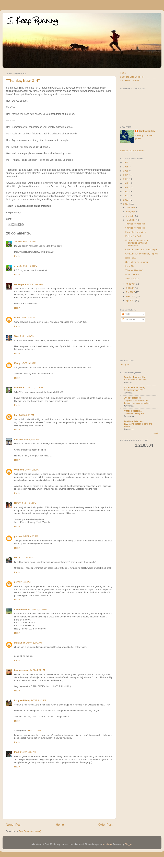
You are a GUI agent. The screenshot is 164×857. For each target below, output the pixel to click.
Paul (16, 752)
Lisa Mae (18, 439)
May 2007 (131, 296)
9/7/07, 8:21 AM (26, 415)
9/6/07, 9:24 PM (30, 266)
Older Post (105, 824)
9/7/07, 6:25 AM (28, 363)
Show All (155, 433)
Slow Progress (132, 278)
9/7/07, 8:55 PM (26, 557)
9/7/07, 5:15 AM (28, 317)
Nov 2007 (131, 212)
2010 (126, 191)
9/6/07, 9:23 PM (30, 241)
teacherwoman (21, 670)
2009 (126, 196)
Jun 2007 (130, 292)
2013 (126, 179)
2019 (126, 162)
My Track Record (132, 398)
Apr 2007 (130, 300)
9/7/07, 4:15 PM (30, 536)
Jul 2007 (130, 288)
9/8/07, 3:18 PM (37, 670)
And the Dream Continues (135, 380)
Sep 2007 (131, 220)
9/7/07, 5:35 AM (27, 336)
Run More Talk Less (134, 421)
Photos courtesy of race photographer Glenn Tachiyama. (136, 243)
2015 (126, 171)
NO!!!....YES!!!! (132, 274)
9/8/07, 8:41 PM (38, 700)
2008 (126, 200)
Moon (17, 317)
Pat (16, 557)
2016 (126, 167)
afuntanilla (19, 643)
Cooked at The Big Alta (134, 413)
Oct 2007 (130, 216)
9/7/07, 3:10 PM (29, 503)
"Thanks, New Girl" (23, 81)
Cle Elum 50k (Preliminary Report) (141, 254)
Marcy (17, 363)
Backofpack (20, 284)
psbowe (18, 536)
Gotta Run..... (20, 388)
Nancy (17, 503)
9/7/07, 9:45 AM (31, 439)
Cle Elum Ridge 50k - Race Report (141, 250)
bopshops (107, 844)
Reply (17, 256)
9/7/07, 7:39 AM (35, 388)
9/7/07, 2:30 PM (32, 470)
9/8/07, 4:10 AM (39, 609)
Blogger (128, 844)
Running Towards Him (135, 377)
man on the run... (22, 609)
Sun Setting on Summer (136, 262)
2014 (126, 175)
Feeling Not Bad (132, 236)
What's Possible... (133, 411)
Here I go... (130, 258)
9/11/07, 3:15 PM (28, 752)
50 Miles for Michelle (135, 228)
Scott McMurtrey (146, 131)
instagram (124, 364)
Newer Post (13, 824)
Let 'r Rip (129, 266)
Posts (126, 314)
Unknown (19, 470)
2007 (126, 204)
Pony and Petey (22, 700)
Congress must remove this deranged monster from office (137, 401)
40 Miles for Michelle (135, 224)
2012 (126, 183)
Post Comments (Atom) (30, 831)
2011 (126, 187)
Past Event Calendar (130, 80)
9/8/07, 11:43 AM (34, 643)
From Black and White (135, 232)
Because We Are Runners (132, 150)
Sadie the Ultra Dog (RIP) (132, 77)
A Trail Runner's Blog (134, 387)
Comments (128, 319)
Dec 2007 (131, 208)
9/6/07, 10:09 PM (35, 284)
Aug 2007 (131, 284)
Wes (16, 336)
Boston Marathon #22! (134, 390)
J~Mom (18, 241)
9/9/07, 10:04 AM (35, 731)
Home (60, 824)
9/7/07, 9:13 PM (23, 582)
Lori (16, 415)
